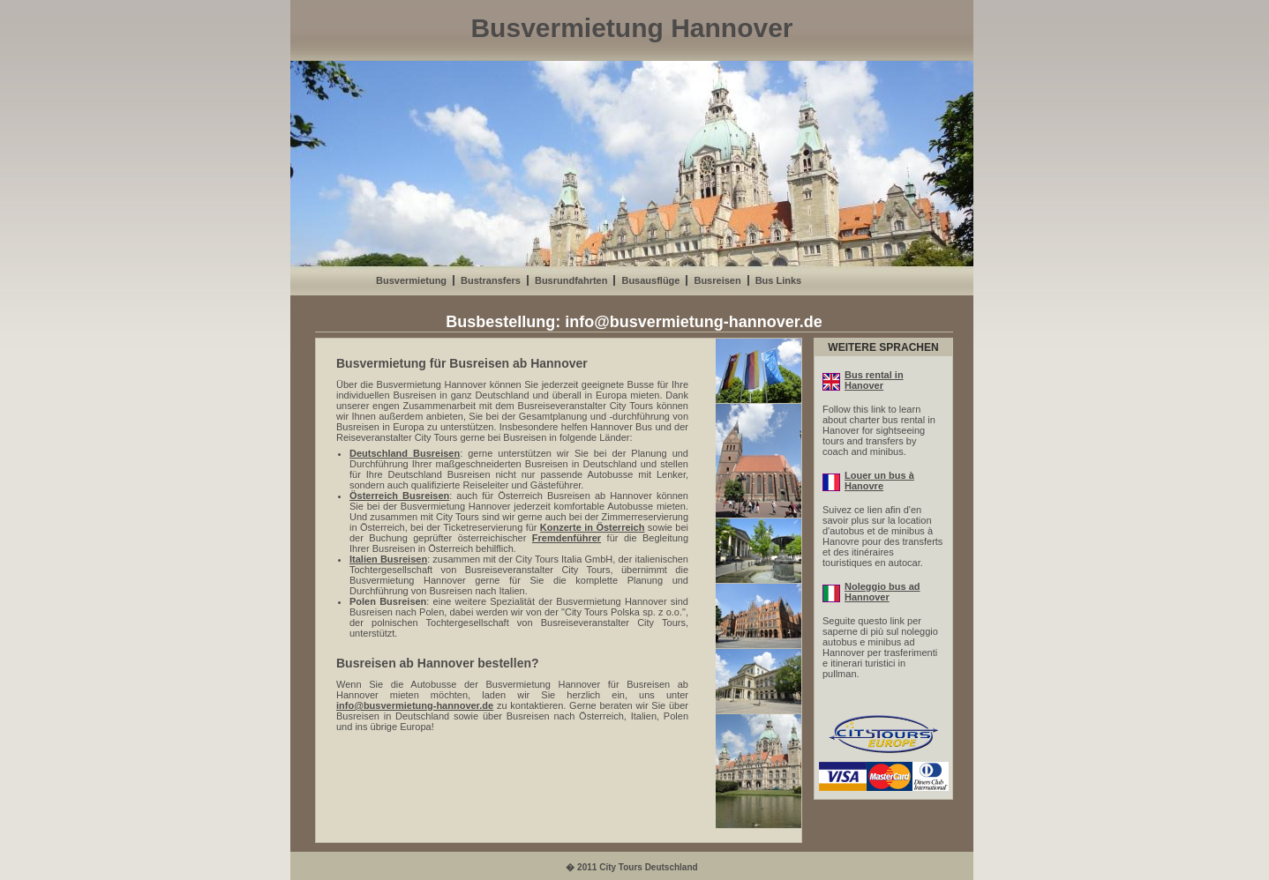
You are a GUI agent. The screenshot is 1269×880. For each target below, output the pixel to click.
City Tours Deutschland (648, 867)
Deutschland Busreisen (404, 453)
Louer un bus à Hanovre (868, 480)
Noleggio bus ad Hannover (871, 591)
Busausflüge (650, 280)
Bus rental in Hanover (863, 380)
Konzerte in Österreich (592, 527)
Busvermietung (411, 280)
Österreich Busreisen (399, 495)
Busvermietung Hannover (631, 27)
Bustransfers (491, 280)
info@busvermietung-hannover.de (693, 322)
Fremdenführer (566, 538)
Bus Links (778, 280)
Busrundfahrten (571, 280)
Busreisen (717, 280)
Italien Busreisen (388, 559)
